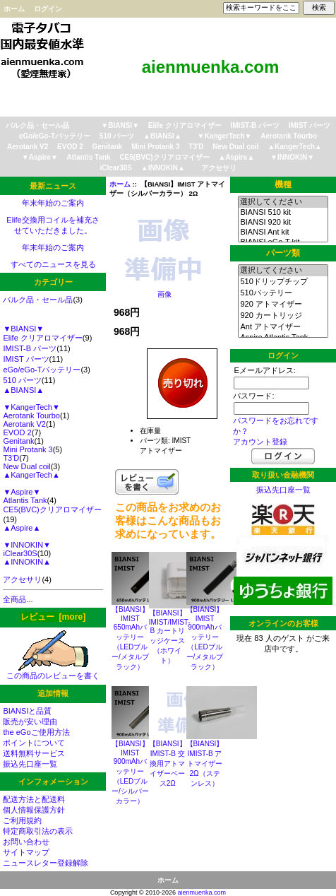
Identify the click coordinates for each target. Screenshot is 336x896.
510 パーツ (117, 136)
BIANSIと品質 (27, 711)
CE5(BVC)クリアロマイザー (164, 157)
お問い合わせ (26, 841)
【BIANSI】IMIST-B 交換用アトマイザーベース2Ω (167, 763)
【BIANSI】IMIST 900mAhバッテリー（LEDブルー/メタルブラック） (205, 638)
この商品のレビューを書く (53, 672)
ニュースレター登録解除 (45, 863)
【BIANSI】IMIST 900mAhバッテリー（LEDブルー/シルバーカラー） (130, 772)
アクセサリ (218, 168)
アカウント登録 (260, 441)
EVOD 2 (70, 147)
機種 (283, 184)
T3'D (195, 147)
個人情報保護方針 (34, 810)
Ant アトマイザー (283, 327)
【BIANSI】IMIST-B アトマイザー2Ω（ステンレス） (205, 763)
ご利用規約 (22, 820)
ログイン (48, 9)
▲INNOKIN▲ (163, 168)
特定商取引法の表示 (38, 831)
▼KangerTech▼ (225, 136)
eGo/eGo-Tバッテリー (54, 136)
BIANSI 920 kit (283, 223)
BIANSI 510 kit (283, 213)
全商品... (17, 599)
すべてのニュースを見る (53, 264)
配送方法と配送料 (34, 799)
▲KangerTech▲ (295, 147)
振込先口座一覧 (30, 764)
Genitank (107, 147)
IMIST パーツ (309, 125)
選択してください (283, 202)
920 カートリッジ (283, 316)
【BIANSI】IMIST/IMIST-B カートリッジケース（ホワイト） (170, 636)
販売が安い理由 (30, 721)
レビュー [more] (52, 617)
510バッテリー (283, 293)
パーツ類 (283, 253)
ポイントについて (34, 742)
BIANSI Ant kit (283, 232)
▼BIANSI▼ (120, 125)
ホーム (14, 9)
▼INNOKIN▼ (292, 157)
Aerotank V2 (27, 147)
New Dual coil (235, 147)
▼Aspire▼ (40, 157)
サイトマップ (26, 852)
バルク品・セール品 (37, 125)
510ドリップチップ (283, 282)
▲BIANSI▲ (162, 136)
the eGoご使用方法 (36, 732)
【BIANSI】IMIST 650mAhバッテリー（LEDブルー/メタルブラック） (130, 638)
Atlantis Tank (89, 157)
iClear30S (116, 168)
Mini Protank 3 (155, 147)
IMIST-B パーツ (255, 125)
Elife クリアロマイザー (185, 125)
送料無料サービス (34, 753)
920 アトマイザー (283, 304)
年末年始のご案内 (53, 203)
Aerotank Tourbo (288, 136)
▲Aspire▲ (236, 157)
